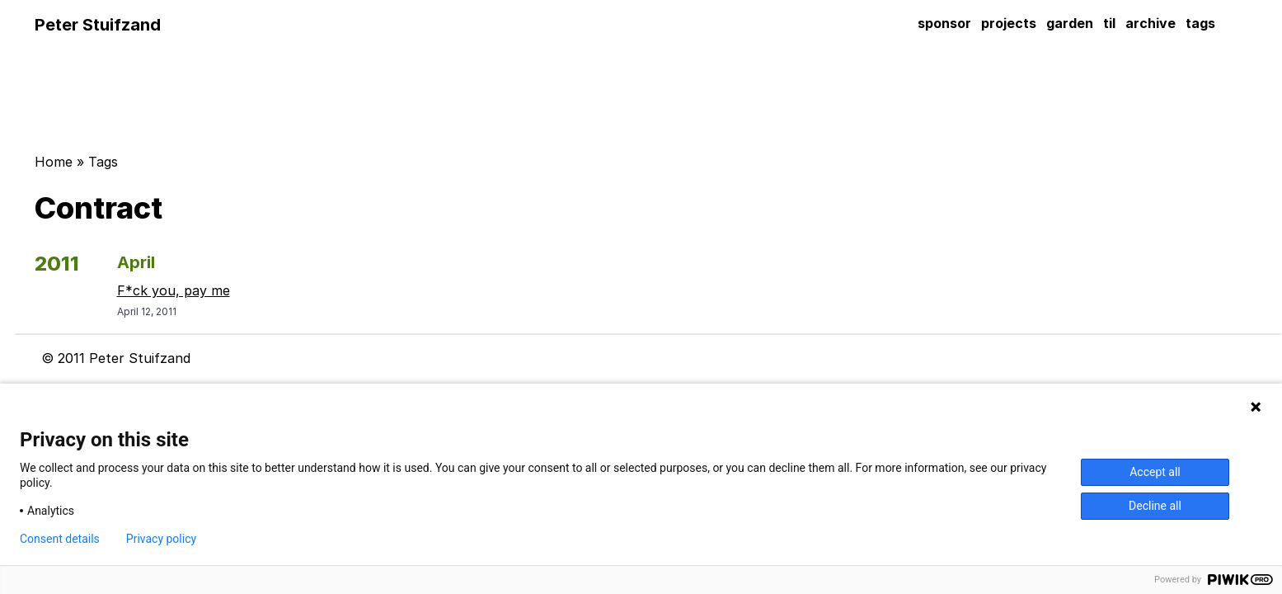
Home (54, 161)
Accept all (1155, 471)
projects (1008, 23)
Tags (103, 161)
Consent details (60, 538)
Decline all (1155, 505)
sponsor (944, 23)
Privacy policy (161, 538)
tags (1200, 23)
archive (1150, 23)
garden (1069, 23)
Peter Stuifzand (98, 25)
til (1109, 23)
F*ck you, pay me (173, 290)
